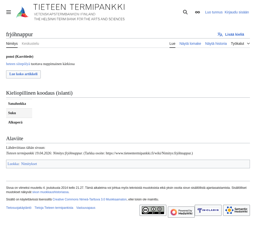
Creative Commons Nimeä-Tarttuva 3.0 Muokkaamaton (89, 199)
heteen (10, 64)
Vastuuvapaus (85, 208)
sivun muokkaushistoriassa (50, 192)
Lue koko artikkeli (23, 74)
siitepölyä (23, 64)
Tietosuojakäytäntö (18, 208)
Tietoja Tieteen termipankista (53, 208)
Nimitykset (29, 164)
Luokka (13, 164)
